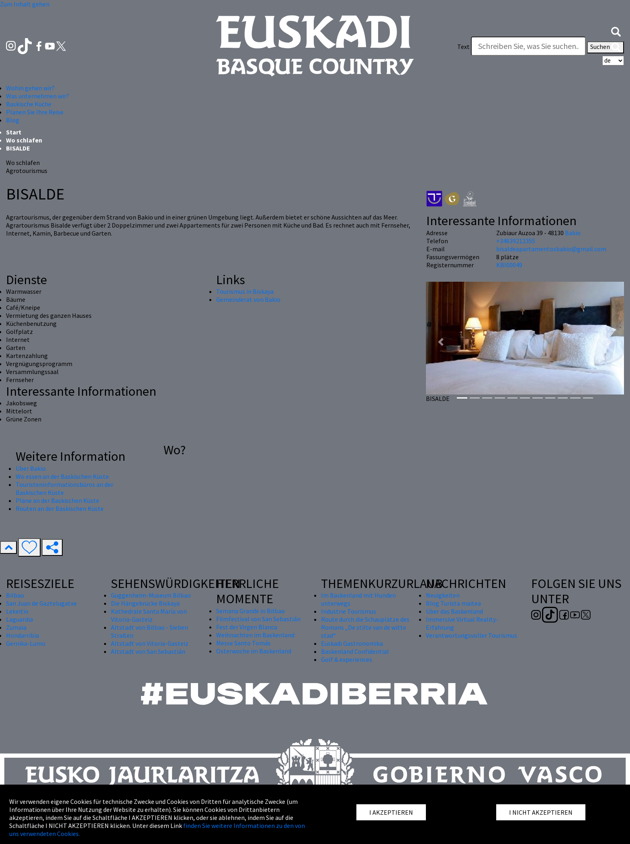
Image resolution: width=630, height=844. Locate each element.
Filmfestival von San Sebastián (258, 619)
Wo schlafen (24, 140)
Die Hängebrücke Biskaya (145, 603)
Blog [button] (12, 120)
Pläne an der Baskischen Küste (57, 500)
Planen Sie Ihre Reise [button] (34, 112)
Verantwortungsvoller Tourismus (471, 635)
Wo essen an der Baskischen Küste (62, 476)
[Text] (528, 46)
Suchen (605, 47)
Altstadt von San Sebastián (148, 651)
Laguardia (19, 619)
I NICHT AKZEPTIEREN (541, 812)
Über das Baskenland (454, 611)
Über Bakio (31, 468)
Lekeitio (17, 611)
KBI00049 (509, 265)
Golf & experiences (346, 659)
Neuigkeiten (443, 595)
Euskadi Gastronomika (352, 643)
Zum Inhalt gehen (24, 4)
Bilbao (15, 595)
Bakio (573, 233)
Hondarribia (22, 635)
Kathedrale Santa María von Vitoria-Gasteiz (149, 615)
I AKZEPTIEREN (391, 812)
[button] (616, 31)
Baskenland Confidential (355, 651)
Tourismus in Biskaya (245, 291)
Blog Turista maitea (453, 603)
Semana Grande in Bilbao (250, 611)
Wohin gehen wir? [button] (30, 88)
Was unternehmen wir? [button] (37, 96)
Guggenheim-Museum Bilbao (151, 595)
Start (13, 132)
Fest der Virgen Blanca (246, 627)
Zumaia (16, 627)
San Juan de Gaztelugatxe (41, 603)
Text (463, 47)
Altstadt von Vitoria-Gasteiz (149, 643)
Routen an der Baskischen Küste (60, 508)
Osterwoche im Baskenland (253, 651)
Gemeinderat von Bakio (248, 299)
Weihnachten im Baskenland (255, 635)
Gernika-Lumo (25, 643)
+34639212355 (515, 241)
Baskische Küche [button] (28, 104)
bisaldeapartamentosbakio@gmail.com (551, 249)
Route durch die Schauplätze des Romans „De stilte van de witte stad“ (365, 627)
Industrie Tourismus (348, 611)
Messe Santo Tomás (243, 643)
